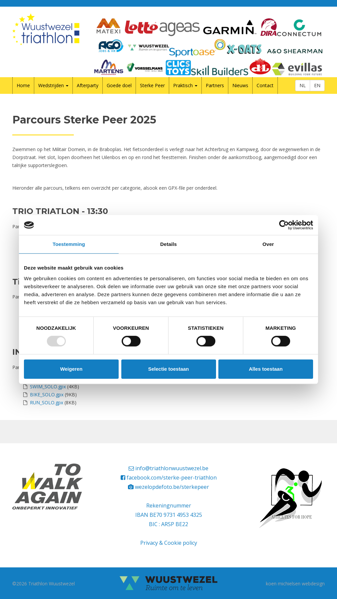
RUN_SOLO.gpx (46, 402)
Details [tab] (168, 244)
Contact (265, 85)
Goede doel (119, 85)
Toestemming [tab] (69, 244)
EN (317, 85)
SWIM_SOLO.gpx (48, 386)
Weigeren (71, 369)
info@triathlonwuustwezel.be (171, 468)
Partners (215, 85)
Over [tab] (268, 244)
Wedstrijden (53, 85)
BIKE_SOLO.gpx (46, 394)
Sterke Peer (152, 85)
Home (23, 85)
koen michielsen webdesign (295, 583)
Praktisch (185, 85)
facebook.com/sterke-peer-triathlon (172, 477)
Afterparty (87, 85)
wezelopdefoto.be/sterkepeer (172, 487)
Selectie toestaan (168, 369)
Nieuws (240, 85)
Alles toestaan (266, 369)
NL (302, 85)
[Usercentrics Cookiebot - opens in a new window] (284, 225)
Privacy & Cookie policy (168, 542)
